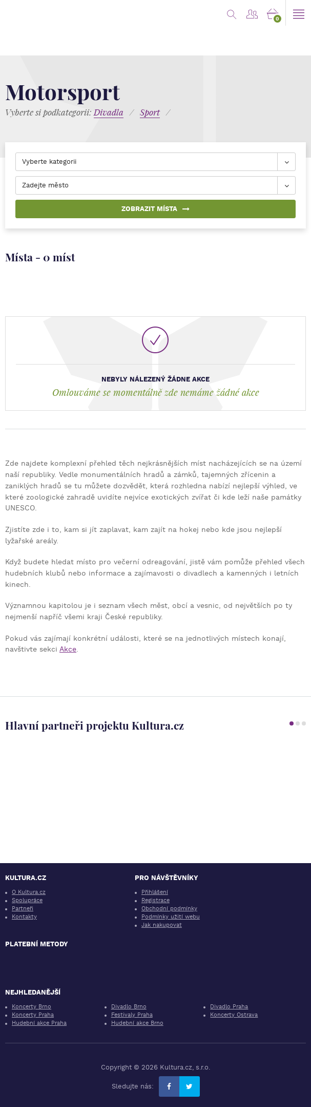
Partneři (22, 908)
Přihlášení (154, 892)
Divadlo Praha (229, 1006)
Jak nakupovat (161, 925)
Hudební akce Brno (137, 1023)
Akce (67, 649)
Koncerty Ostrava (234, 1014)
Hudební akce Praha (39, 1023)
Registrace (155, 900)
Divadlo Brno (129, 1006)
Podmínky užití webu (170, 916)
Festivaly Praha (132, 1014)
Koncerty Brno (31, 1006)
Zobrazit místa (155, 209)
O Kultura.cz (29, 892)
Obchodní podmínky (169, 908)
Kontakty (24, 916)
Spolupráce (27, 900)
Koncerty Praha (33, 1014)
